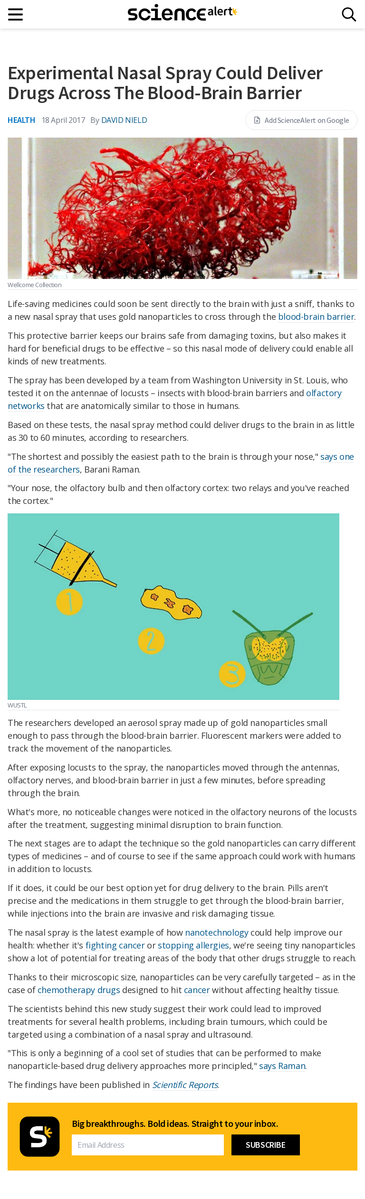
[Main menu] (16, 14)
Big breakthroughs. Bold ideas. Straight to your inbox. (175, 1123)
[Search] (349, 14)
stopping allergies (193, 945)
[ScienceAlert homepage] (182, 14)
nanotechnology (216, 932)
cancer (197, 989)
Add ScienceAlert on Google (301, 120)
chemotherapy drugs (79, 989)
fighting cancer (115, 945)
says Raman (282, 1065)
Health (22, 119)
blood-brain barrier (316, 316)
